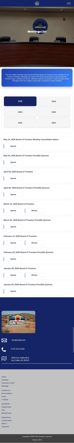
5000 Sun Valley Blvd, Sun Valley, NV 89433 (20, 359)
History (4, 424)
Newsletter (6, 404)
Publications (6, 418)
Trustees (5, 400)
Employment (6, 407)
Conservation (7, 421)
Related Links (6, 413)
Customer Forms (8, 383)
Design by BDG (37, 440)
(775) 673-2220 (17, 349)
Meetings (5, 386)
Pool (3, 410)
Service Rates (7, 394)
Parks (4, 397)
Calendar (5, 380)
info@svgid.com (19, 340)
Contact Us (6, 390)
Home (4, 377)
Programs (5, 427)
